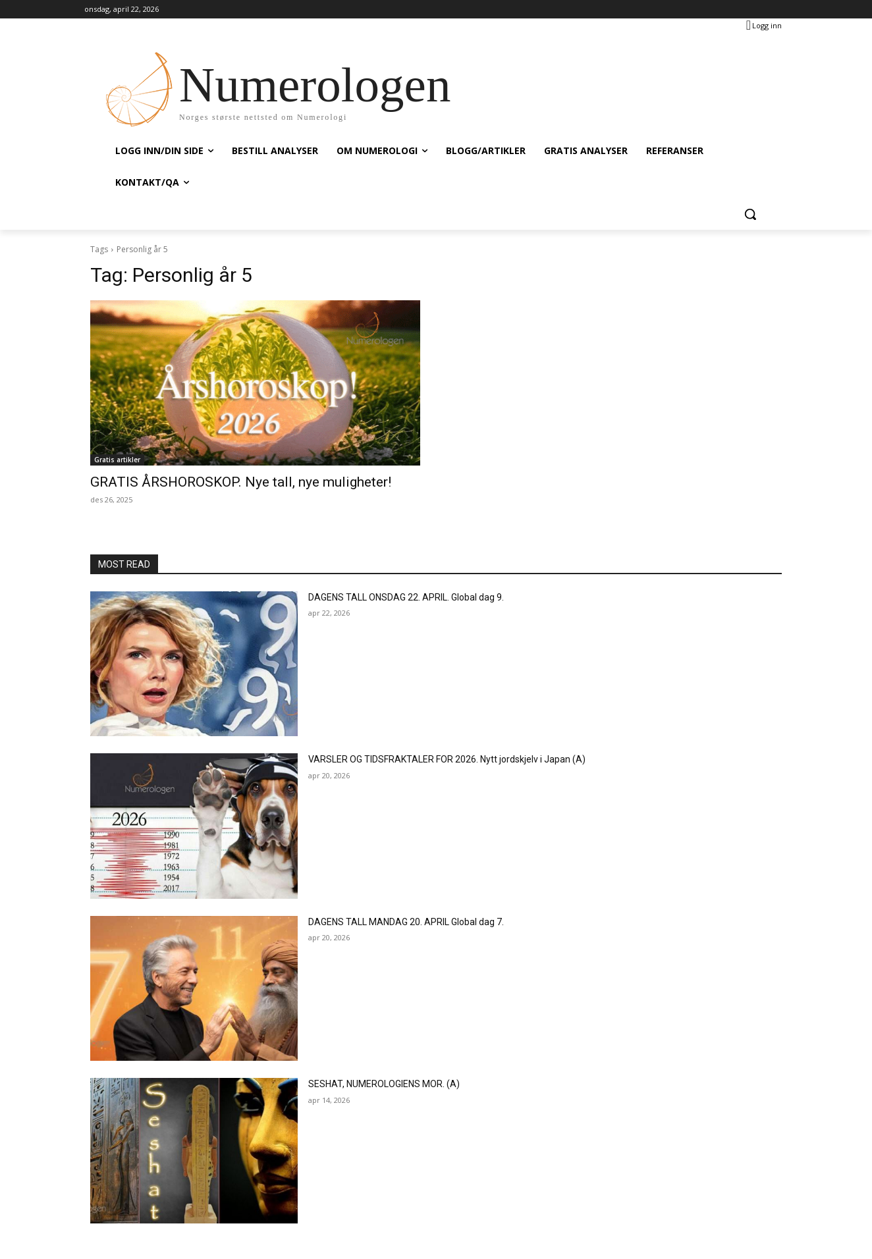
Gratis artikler (117, 459)
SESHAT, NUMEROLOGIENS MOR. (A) (384, 1084)
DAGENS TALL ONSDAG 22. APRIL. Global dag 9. (406, 597)
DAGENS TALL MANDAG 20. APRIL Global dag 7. (406, 922)
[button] (750, 214)
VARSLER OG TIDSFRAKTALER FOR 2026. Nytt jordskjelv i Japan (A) (447, 759)
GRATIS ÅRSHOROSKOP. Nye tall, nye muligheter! (240, 482)
